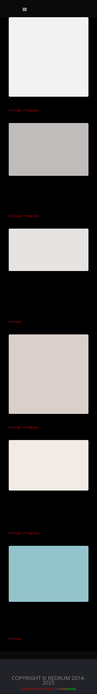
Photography (31, 110)
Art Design (15, 110)
